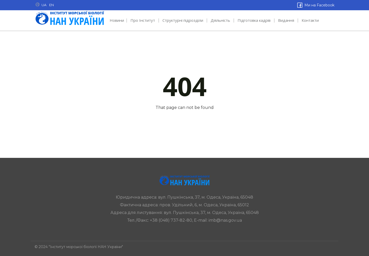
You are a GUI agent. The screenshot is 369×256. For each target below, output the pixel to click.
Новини (117, 20)
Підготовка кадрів (254, 20)
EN (51, 5)
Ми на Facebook (318, 5)
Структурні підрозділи (182, 20)
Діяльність (220, 20)
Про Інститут (142, 20)
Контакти (310, 20)
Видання (286, 20)
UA (44, 5)
